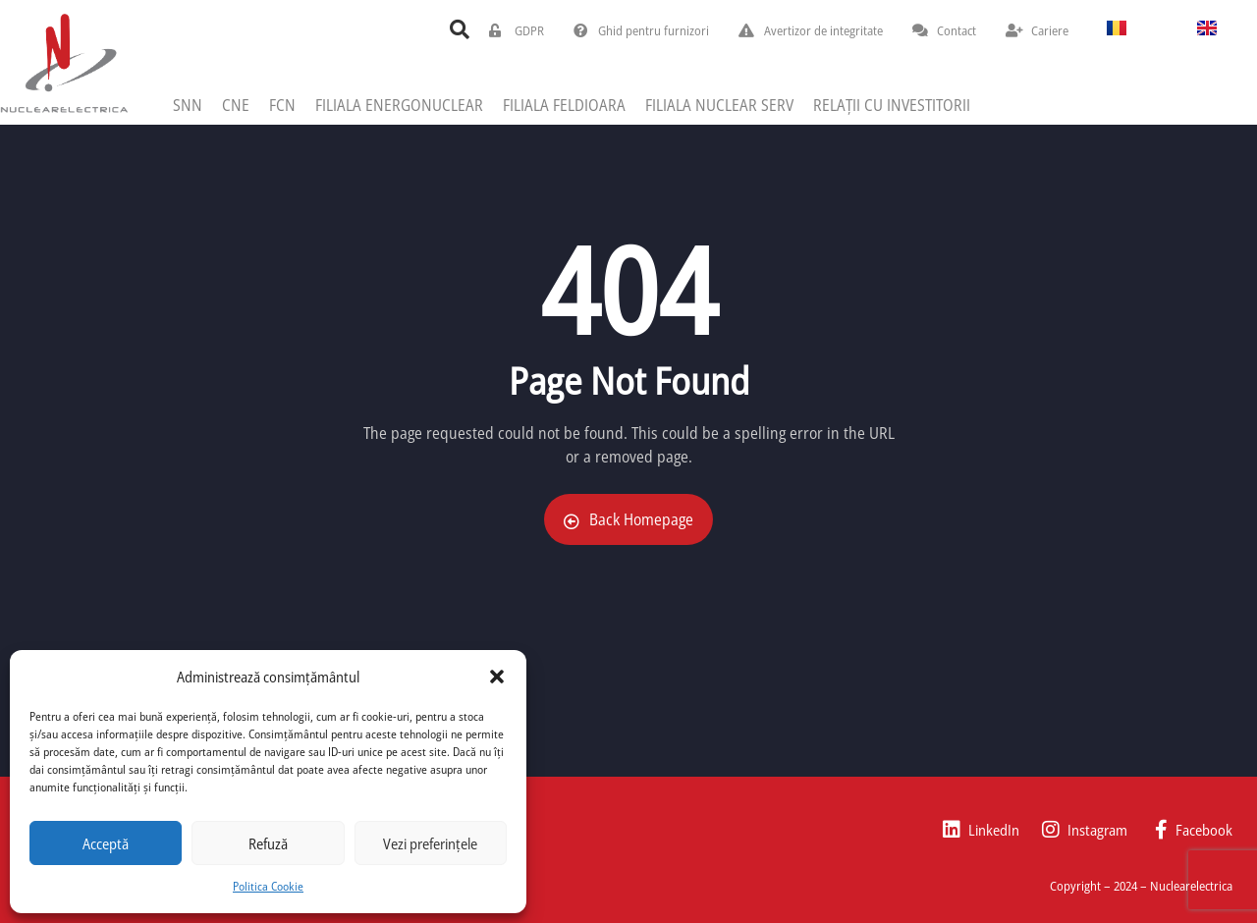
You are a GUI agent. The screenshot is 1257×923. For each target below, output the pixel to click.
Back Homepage (628, 519)
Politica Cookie (268, 886)
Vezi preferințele (430, 843)
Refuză (268, 843)
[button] (497, 676)
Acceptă (105, 843)
